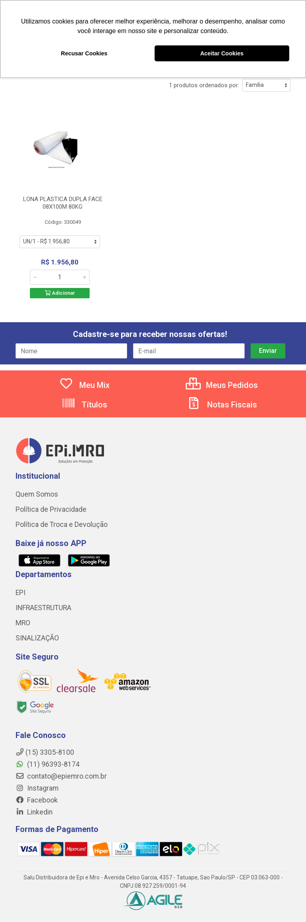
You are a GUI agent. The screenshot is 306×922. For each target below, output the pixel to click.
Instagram (37, 788)
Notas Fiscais (222, 404)
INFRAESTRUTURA (43, 608)
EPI (21, 593)
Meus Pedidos (222, 385)
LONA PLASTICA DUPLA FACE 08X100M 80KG (62, 203)
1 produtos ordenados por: (204, 85)
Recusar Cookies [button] (84, 53)
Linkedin (34, 812)
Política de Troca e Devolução (62, 525)
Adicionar (60, 293)
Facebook (37, 800)
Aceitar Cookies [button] (221, 53)
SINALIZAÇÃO (37, 638)
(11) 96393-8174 (48, 764)
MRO (23, 623)
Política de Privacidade (51, 509)
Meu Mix (84, 385)
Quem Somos (37, 494)
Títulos (84, 404)
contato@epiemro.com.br (61, 776)
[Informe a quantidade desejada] (60, 277)
